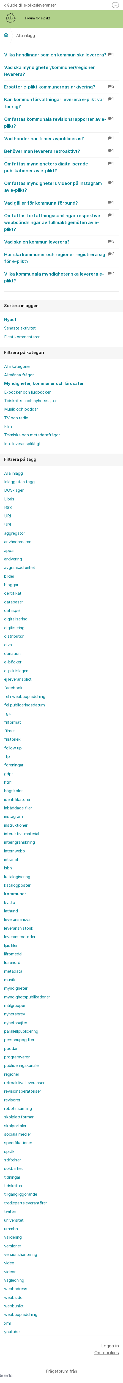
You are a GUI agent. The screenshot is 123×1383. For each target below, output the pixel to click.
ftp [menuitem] (7, 756)
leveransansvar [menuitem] (18, 919)
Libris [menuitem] (9, 499)
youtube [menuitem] (12, 1331)
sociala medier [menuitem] (17, 1134)
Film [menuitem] (8, 426)
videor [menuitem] (10, 1271)
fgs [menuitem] (7, 713)
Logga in (110, 1345)
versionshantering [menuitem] (20, 1254)
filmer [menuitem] (9, 730)
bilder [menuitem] (9, 576)
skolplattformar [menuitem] (19, 1117)
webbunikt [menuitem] (14, 1306)
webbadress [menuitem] (15, 1288)
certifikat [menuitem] (12, 593)
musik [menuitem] (9, 979)
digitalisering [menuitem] (16, 619)
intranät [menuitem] (11, 859)
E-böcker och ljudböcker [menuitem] (27, 392)
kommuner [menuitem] (15, 893)
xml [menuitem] (7, 1323)
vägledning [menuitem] (14, 1280)
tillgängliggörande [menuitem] (20, 1194)
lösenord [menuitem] (12, 962)
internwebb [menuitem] (14, 851)
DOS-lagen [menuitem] (14, 490)
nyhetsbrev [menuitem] (14, 1014)
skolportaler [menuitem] (15, 1125)
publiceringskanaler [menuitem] (22, 1065)
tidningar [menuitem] (12, 1177)
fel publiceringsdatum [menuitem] (24, 705)
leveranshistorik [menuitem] (18, 928)
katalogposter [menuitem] (17, 885)
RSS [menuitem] (8, 507)
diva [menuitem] (8, 644)
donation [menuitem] (12, 653)
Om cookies (106, 1352)
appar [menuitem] (9, 550)
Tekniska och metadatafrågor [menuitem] (32, 435)
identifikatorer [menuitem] (17, 799)
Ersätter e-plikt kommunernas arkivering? (61, 87)
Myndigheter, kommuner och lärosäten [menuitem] (44, 383)
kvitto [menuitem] (9, 902)
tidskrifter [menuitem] (13, 1185)
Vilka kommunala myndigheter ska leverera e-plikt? (61, 277)
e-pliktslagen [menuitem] (16, 670)
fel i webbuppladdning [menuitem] (24, 696)
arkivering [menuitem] (13, 559)
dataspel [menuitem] (12, 610)
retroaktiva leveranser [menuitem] (24, 1082)
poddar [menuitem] (11, 1048)
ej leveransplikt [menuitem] (18, 679)
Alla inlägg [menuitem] (13, 473)
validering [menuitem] (13, 1237)
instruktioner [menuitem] (16, 825)
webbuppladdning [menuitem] (20, 1314)
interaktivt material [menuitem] (21, 833)
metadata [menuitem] (13, 971)
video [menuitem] (9, 1263)
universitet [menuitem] (14, 1220)
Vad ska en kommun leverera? (61, 242)
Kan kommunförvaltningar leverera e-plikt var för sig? (61, 102)
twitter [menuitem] (10, 1211)
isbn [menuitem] (8, 868)
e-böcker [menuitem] (12, 662)
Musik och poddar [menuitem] (21, 409)
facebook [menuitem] (13, 687)
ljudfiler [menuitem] (11, 945)
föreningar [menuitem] (13, 765)
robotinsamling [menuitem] (18, 1108)
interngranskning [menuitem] (19, 842)
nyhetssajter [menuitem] (15, 1022)
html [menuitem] (8, 782)
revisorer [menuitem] (12, 1100)
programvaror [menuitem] (17, 1057)
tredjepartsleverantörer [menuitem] (25, 1203)
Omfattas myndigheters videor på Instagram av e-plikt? (61, 186)
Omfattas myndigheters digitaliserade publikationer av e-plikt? (61, 167)
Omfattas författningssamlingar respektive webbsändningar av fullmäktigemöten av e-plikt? (61, 222)
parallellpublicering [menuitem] (21, 1031)
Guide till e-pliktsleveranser (30, 5)
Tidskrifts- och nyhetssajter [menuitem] (30, 400)
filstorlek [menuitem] (12, 739)
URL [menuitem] (8, 524)
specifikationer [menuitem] (18, 1142)
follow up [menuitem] (13, 748)
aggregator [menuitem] (14, 533)
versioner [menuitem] (12, 1246)
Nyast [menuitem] (10, 319)
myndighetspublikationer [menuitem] (27, 997)
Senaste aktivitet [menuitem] (20, 328)
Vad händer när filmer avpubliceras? (61, 138)
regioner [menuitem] (11, 1074)
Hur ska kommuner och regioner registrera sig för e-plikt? (61, 257)
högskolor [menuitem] (13, 790)
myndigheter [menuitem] (16, 988)
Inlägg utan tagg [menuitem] (19, 481)
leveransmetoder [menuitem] (19, 936)
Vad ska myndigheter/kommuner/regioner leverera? (61, 70)
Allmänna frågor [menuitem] (19, 375)
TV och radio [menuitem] (16, 418)
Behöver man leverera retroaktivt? (61, 151)
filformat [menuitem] (12, 722)
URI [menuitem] (7, 516)
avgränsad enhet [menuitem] (19, 567)
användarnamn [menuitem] (17, 541)
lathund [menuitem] (11, 911)
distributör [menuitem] (14, 636)
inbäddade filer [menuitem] (18, 808)
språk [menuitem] (9, 1151)
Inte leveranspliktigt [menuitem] (22, 443)
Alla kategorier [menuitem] (17, 366)
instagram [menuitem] (13, 816)
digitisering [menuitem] (14, 627)
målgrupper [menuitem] (14, 1005)
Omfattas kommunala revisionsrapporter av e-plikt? (61, 122)
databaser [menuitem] (13, 602)
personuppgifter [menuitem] (19, 1039)
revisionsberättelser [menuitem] (22, 1091)
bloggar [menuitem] (11, 584)
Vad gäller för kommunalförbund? (61, 203)
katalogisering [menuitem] (17, 876)
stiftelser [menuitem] (12, 1160)
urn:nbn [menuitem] (11, 1228)
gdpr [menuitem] (8, 773)
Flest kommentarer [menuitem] (22, 336)
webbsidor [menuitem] (14, 1297)
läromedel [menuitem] (13, 954)
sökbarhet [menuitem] (13, 1168)
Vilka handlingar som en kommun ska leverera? (61, 54)
